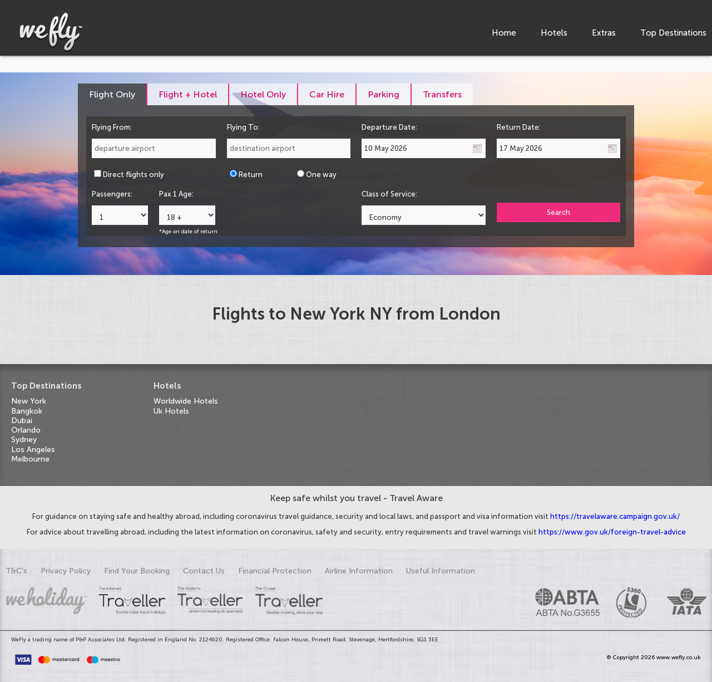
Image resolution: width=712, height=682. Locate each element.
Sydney (24, 439)
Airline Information (359, 571)
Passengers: (112, 194)
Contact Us (204, 571)
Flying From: (112, 127)
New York (28, 401)
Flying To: (243, 127)
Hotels (554, 33)
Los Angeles (33, 449)
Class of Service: (389, 194)
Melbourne (30, 459)
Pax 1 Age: (176, 194)
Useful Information (440, 571)
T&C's (16, 571)
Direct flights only (133, 174)
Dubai (21, 420)
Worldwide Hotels (186, 401)
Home (504, 33)
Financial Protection (275, 571)
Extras (604, 33)
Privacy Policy (66, 571)
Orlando (26, 430)
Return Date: (519, 127)
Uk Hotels (171, 411)
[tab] (112, 94)
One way (321, 174)
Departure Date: (389, 127)
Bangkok (26, 411)
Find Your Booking (137, 571)
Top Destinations (673, 33)
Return (251, 174)
